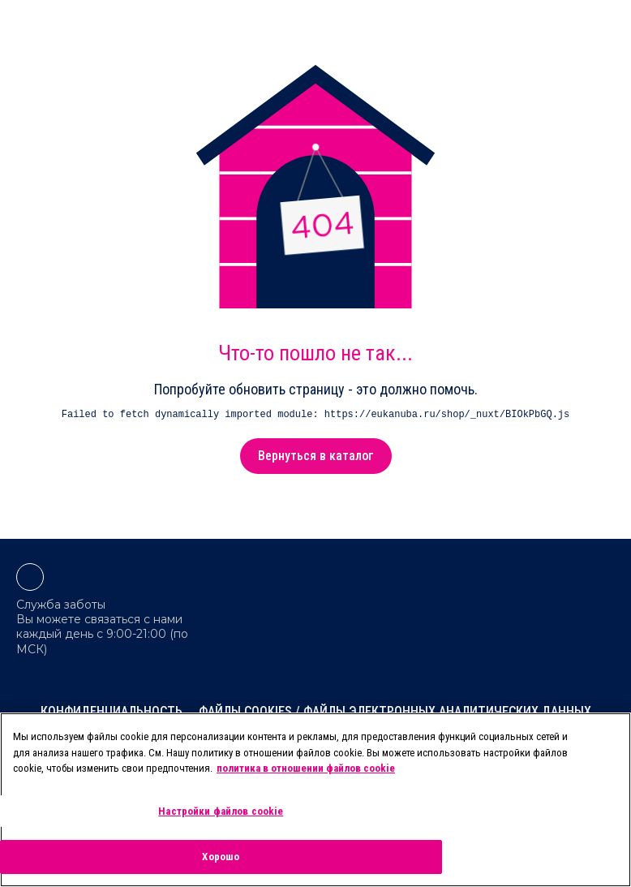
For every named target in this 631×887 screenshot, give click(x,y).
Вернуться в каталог (316, 455)
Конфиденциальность (111, 711)
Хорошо (220, 856)
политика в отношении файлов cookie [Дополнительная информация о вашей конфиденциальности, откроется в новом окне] (306, 768)
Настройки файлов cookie (220, 811)
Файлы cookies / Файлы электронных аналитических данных (395, 711)
